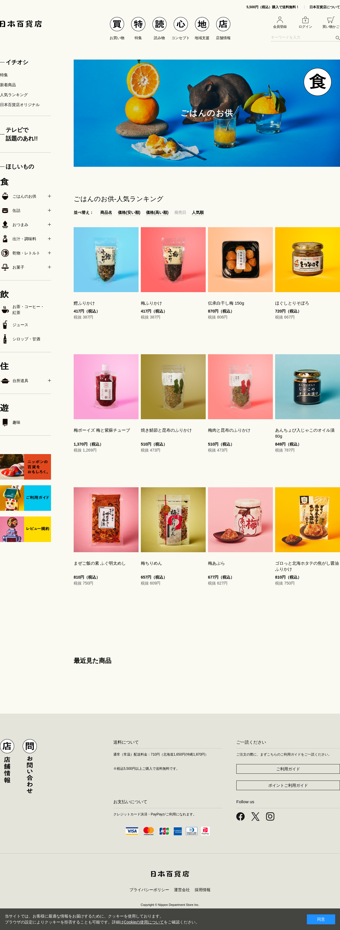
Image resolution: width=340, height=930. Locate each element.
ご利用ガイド (288, 769)
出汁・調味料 (18, 239)
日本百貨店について (324, 7)
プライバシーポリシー (149, 889)
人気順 (198, 212)
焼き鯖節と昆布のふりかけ (166, 430)
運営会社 (182, 889)
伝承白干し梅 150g (226, 303)
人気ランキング (14, 94)
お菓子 (12, 267)
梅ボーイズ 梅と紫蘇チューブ (102, 430)
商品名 (106, 212)
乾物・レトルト (20, 253)
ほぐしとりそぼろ (292, 303)
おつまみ (14, 225)
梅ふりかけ (151, 303)
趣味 (10, 422)
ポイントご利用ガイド (288, 785)
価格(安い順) (129, 212)
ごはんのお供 (18, 196)
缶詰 (10, 210)
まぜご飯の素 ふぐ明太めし (100, 563)
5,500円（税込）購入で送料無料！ (272, 7)
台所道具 (14, 381)
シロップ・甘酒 (20, 339)
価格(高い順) (157, 212)
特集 (4, 75)
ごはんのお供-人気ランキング (118, 199)
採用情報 (203, 889)
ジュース (14, 325)
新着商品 (8, 85)
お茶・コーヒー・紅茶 (22, 309)
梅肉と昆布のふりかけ (229, 430)
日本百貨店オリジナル (20, 104)
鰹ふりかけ (84, 303)
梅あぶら (216, 563)
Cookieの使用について (144, 922)
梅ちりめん (151, 563)
